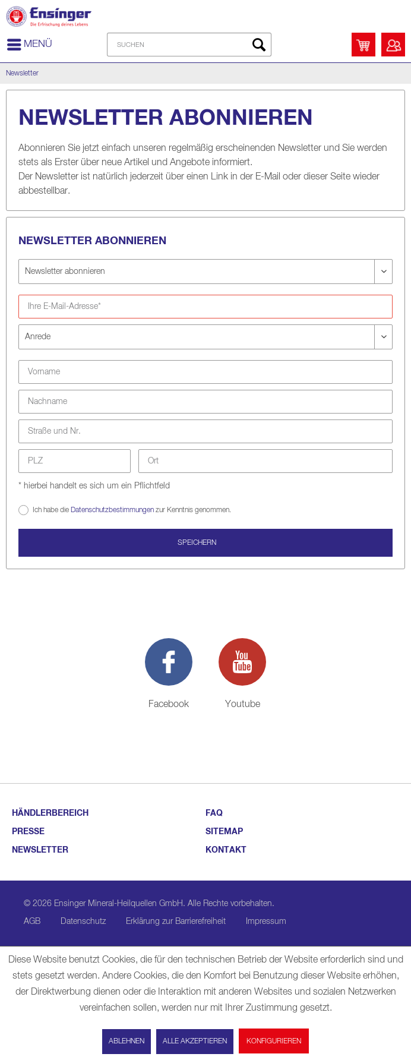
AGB (32, 921)
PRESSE (28, 832)
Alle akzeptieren (195, 1041)
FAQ (214, 813)
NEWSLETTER (40, 850)
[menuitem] (29, 44)
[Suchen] (258, 44)
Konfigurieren (273, 1041)
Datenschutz (83, 921)
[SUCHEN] (189, 44)
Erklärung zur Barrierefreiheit (176, 921)
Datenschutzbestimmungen (112, 510)
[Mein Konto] (393, 44)
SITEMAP (224, 832)
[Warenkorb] (363, 44)
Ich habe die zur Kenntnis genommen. (132, 509)
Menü (29, 42)
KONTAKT (226, 850)
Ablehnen (126, 1041)
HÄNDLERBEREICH (50, 813)
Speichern (197, 543)
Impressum (266, 921)
